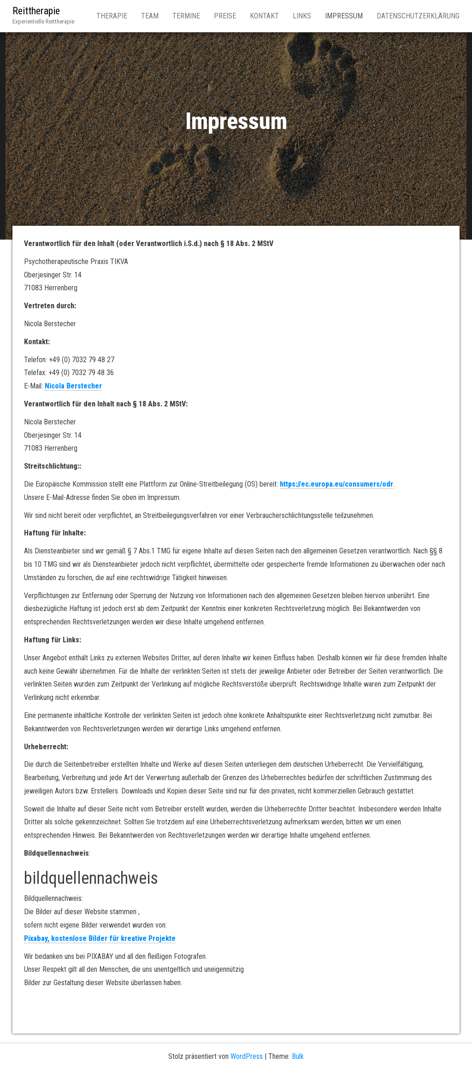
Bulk (298, 1056)
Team (150, 16)
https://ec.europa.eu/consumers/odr (336, 484)
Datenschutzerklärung (418, 16)
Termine (186, 16)
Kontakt (264, 16)
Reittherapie (36, 11)
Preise (225, 16)
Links (302, 16)
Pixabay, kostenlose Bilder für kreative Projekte (100, 938)
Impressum (344, 16)
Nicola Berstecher (73, 386)
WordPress (246, 1056)
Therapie (111, 16)
